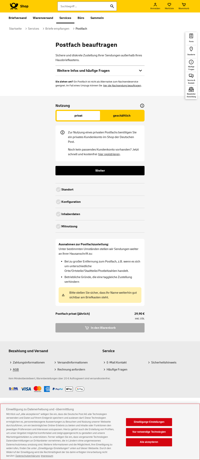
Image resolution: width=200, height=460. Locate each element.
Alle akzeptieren (149, 446)
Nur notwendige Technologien (149, 436)
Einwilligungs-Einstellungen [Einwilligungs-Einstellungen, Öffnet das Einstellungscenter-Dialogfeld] (149, 426)
